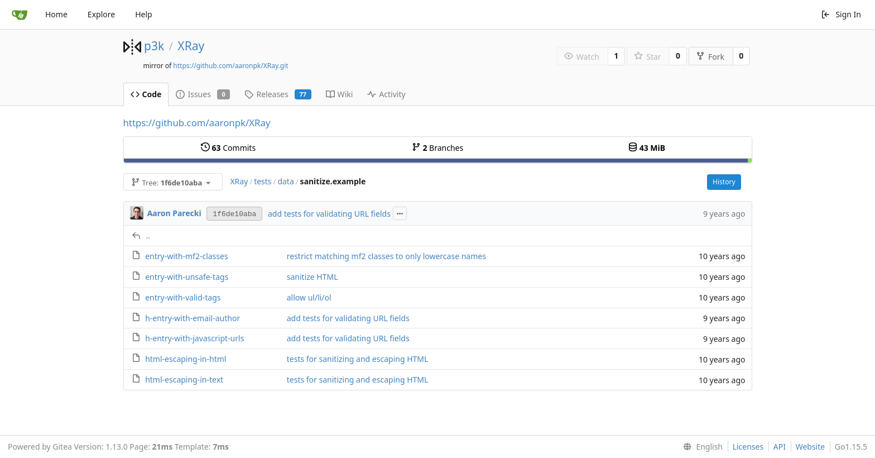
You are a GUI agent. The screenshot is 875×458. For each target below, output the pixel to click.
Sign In (841, 14)
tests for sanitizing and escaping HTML (358, 359)
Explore (101, 14)
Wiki (339, 94)
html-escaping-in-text (184, 379)
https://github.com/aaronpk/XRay (197, 122)
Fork (710, 56)
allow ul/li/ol (309, 297)
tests (262, 181)
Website (810, 446)
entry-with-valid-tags (182, 297)
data (285, 181)
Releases (277, 94)
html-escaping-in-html (185, 359)
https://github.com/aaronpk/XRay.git (230, 65)
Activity (386, 94)
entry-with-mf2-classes (186, 256)
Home (56, 14)
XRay (190, 46)
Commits (228, 147)
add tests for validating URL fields (329, 213)
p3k (154, 46)
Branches (437, 147)
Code (146, 94)
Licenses (748, 446)
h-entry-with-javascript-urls (194, 338)
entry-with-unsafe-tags (186, 276)
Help (143, 14)
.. (148, 235)
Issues (203, 94)
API (779, 446)
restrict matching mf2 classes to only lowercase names (386, 256)
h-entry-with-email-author (192, 318)
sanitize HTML (312, 276)
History (724, 182)
